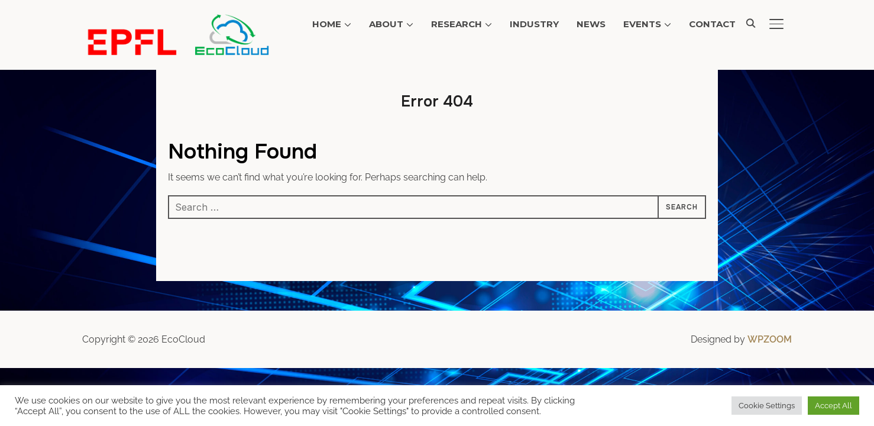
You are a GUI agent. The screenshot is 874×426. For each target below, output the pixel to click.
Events (642, 24)
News (591, 24)
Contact (712, 24)
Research (456, 24)
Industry (534, 24)
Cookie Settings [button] (767, 405)
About (386, 24)
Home (326, 24)
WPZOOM (769, 339)
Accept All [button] (833, 405)
